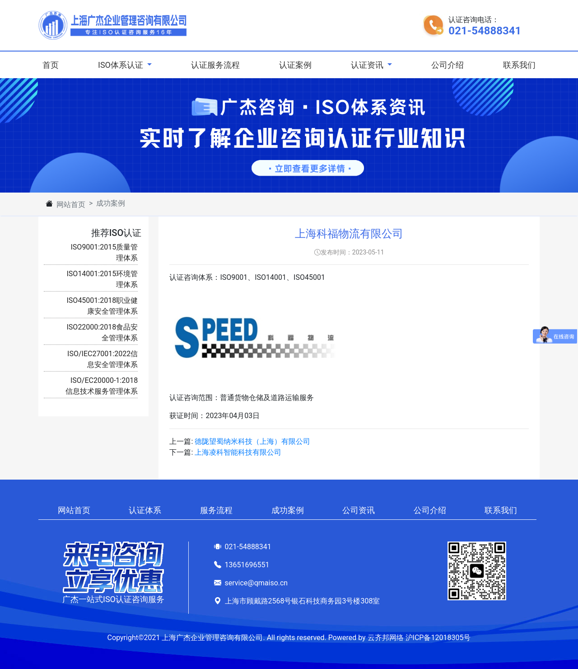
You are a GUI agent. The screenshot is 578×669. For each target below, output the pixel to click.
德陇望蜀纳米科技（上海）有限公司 (252, 441)
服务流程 (216, 510)
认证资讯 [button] (368, 65)
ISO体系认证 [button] (121, 65)
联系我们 (519, 65)
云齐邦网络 (386, 637)
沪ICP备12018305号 (438, 637)
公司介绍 (447, 65)
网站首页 (70, 204)
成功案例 (287, 510)
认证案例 (295, 65)
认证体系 (145, 510)
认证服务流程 (215, 65)
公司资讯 (358, 510)
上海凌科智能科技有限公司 (238, 452)
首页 (52, 64)
